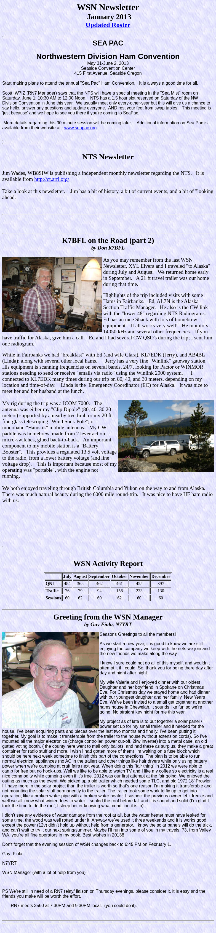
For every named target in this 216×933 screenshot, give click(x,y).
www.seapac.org (80, 127)
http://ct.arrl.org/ (51, 179)
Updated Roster (108, 24)
